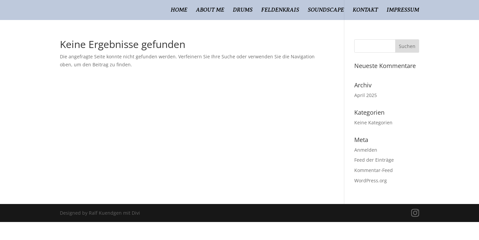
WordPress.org (370, 180)
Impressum (403, 10)
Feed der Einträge (374, 160)
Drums (242, 10)
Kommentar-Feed (373, 170)
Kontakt (365, 10)
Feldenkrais (280, 10)
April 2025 (365, 95)
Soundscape (326, 10)
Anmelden (365, 150)
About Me (210, 10)
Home (179, 10)
